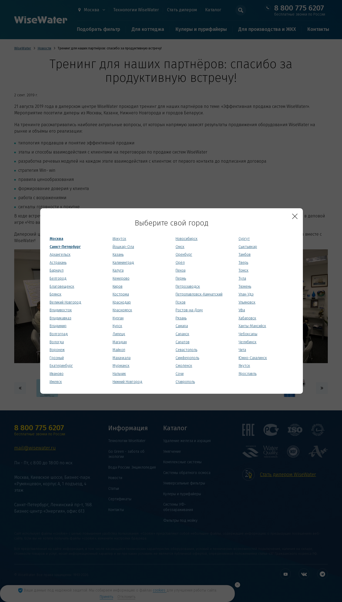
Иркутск (119, 238)
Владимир (58, 326)
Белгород (58, 278)
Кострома (121, 294)
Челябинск (247, 342)
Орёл (180, 262)
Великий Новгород (65, 302)
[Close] (295, 216)
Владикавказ (60, 318)
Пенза (180, 270)
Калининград (123, 262)
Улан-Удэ (246, 294)
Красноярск (122, 310)
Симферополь (187, 358)
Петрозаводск (188, 286)
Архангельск (60, 254)
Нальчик (119, 373)
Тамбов (245, 254)
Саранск (182, 334)
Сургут (244, 238)
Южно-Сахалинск (253, 358)
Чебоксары (248, 334)
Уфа (242, 310)
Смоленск (184, 365)
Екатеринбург (61, 365)
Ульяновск (247, 302)
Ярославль (247, 373)
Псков (180, 302)
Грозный (57, 358)
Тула (242, 278)
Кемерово (121, 278)
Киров (117, 286)
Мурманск (121, 365)
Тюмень (245, 286)
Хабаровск (247, 318)
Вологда (57, 342)
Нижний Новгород (127, 382)
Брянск (55, 294)
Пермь (181, 278)
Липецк (119, 334)
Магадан (120, 342)
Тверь (243, 262)
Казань (118, 254)
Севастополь (186, 350)
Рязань (181, 318)
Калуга (118, 270)
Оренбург (184, 254)
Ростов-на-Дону (189, 310)
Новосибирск (187, 238)
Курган (118, 318)
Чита (242, 350)
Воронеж (57, 350)
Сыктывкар (248, 247)
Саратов (182, 342)
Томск (243, 270)
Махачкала (122, 358)
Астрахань (58, 262)
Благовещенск (62, 286)
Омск (180, 247)
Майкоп (119, 350)
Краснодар (122, 302)
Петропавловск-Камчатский (199, 294)
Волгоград (59, 334)
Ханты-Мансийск (252, 326)
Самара (182, 326)
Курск (117, 326)
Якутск (244, 365)
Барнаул (57, 270)
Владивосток (61, 310)
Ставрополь (185, 382)
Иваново (57, 373)
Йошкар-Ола (123, 247)
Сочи (180, 373)
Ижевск (56, 382)
